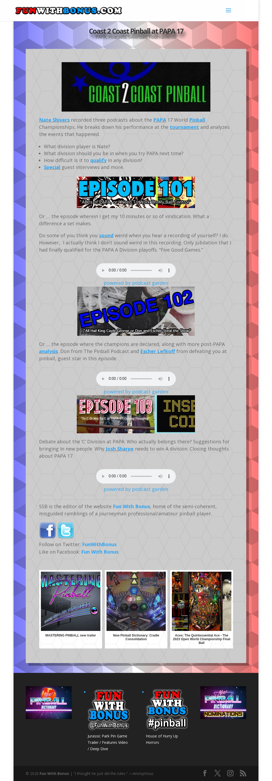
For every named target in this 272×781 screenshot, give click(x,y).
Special (52, 167)
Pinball (197, 120)
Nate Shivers (54, 120)
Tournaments (162, 37)
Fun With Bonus (131, 506)
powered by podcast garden (136, 283)
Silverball (137, 37)
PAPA (101, 37)
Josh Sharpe (120, 448)
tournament (184, 127)
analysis (48, 351)
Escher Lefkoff (157, 351)
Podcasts (117, 37)
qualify (98, 160)
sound (106, 235)
